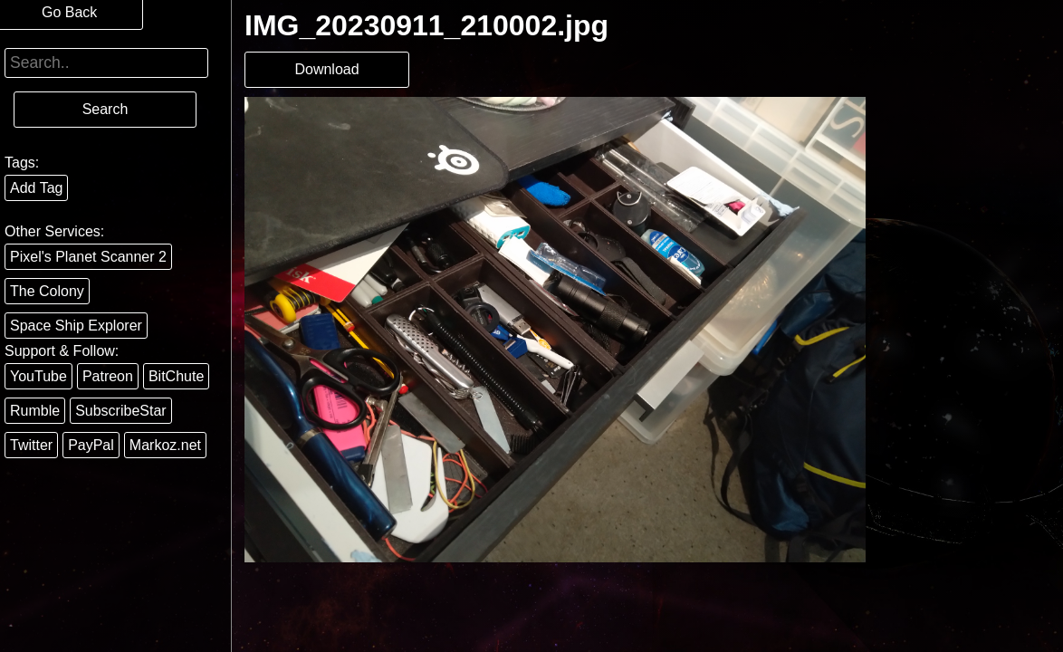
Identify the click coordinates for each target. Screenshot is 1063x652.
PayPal (91, 445)
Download (326, 69)
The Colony (47, 291)
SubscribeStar (121, 410)
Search (105, 109)
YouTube (38, 376)
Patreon (107, 376)
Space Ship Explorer (76, 325)
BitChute (176, 376)
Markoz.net (165, 445)
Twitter (31, 445)
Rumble (35, 410)
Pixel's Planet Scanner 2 (88, 256)
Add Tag (36, 188)
